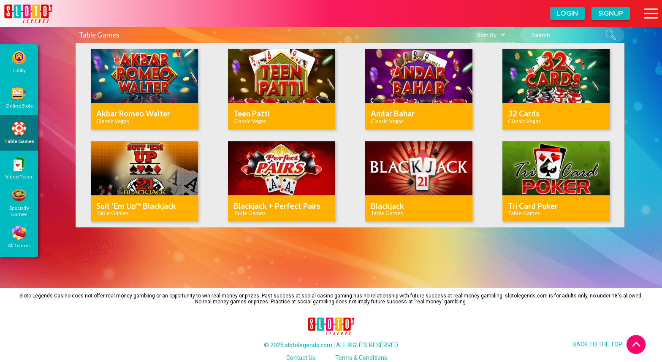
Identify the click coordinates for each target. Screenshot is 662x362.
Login (567, 13)
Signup (610, 13)
